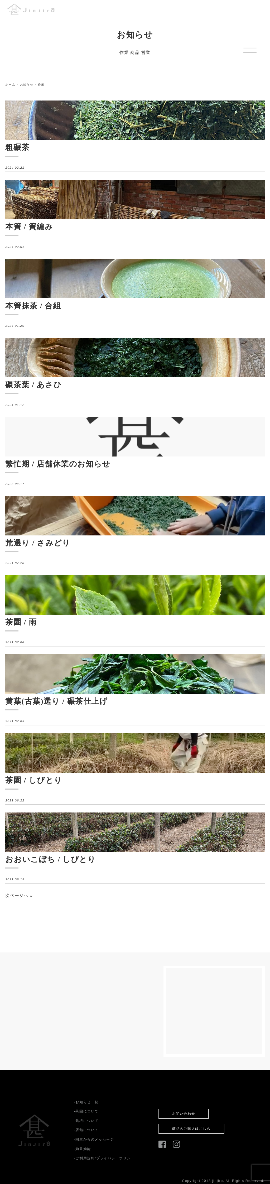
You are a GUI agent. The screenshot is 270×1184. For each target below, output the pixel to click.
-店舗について (86, 1130)
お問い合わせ (183, 1114)
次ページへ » (19, 895)
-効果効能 (82, 1149)
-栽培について (86, 1121)
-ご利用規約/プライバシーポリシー (104, 1158)
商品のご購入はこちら (191, 1129)
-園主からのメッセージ (94, 1139)
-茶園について (86, 1111)
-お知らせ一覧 (86, 1102)
